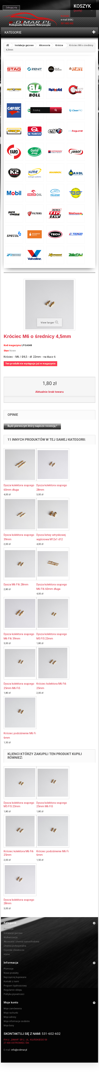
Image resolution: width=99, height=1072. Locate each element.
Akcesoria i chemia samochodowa (21, 941)
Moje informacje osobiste (17, 1021)
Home (7, 954)
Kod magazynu (12, 345)
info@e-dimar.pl (19, 1050)
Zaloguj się (11, 7)
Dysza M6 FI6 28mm (16, 584)
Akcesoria (44, 45)
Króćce (59, 45)
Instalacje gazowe (24, 45)
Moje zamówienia (13, 1008)
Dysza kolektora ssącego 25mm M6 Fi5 (51, 804)
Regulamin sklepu (13, 990)
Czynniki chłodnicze (14, 950)
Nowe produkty (11, 973)
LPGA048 (27, 345)
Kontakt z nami (11, 981)
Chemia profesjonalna (15, 946)
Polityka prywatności (14, 994)
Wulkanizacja (10, 937)
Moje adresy (10, 1017)
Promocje (8, 929)
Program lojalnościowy (15, 985)
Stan (6, 350)
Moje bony (9, 1025)
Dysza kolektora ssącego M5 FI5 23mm (19, 804)
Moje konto (11, 1002)
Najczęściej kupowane (15, 977)
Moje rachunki (11, 1013)
